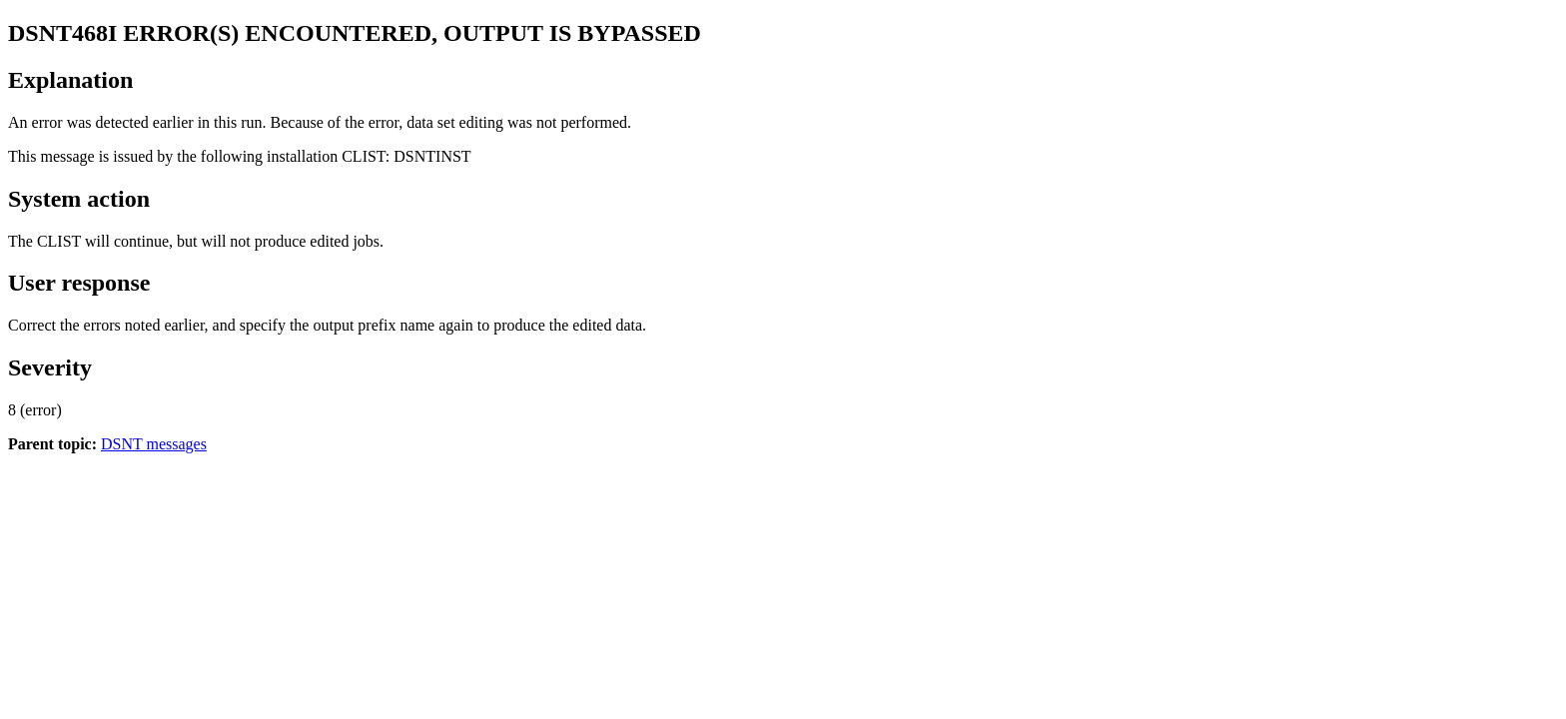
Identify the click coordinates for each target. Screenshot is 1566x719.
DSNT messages (154, 443)
